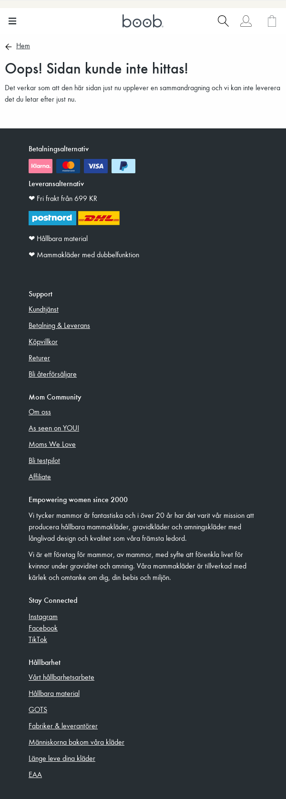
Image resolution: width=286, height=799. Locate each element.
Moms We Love (52, 444)
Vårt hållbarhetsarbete (61, 677)
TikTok (38, 639)
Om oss (40, 411)
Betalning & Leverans (59, 325)
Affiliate (40, 476)
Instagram (43, 616)
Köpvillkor (43, 341)
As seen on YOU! (54, 427)
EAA (35, 774)
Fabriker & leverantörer (63, 725)
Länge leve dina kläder (62, 758)
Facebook (43, 627)
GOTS (38, 709)
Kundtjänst (44, 309)
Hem (23, 46)
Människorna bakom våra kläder (76, 741)
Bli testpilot (44, 460)
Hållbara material (54, 693)
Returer (39, 357)
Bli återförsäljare (53, 373)
